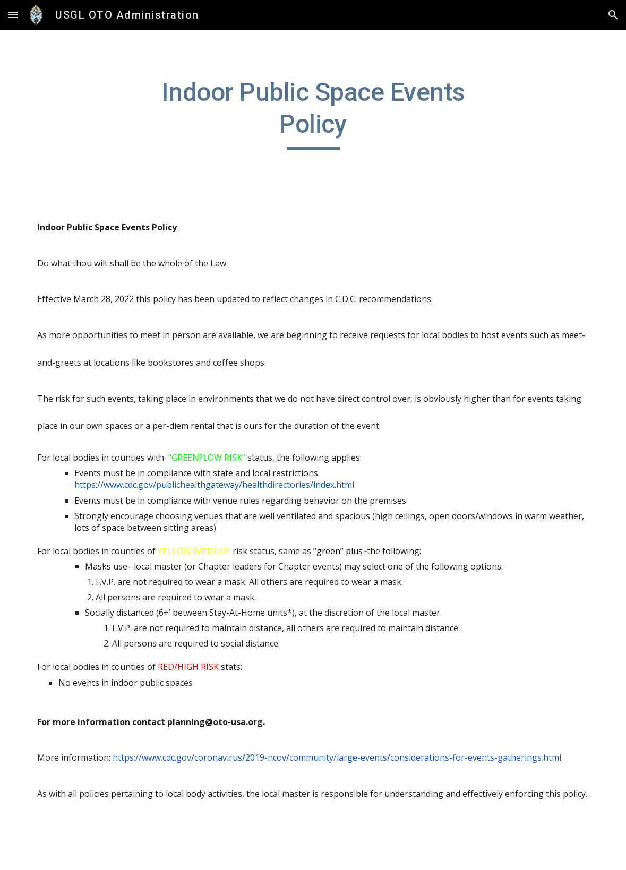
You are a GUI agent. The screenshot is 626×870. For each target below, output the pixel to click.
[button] (12, 14)
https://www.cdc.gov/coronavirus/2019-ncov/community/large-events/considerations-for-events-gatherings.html (337, 757)
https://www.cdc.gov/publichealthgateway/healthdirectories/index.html (214, 478)
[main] (313, 113)
